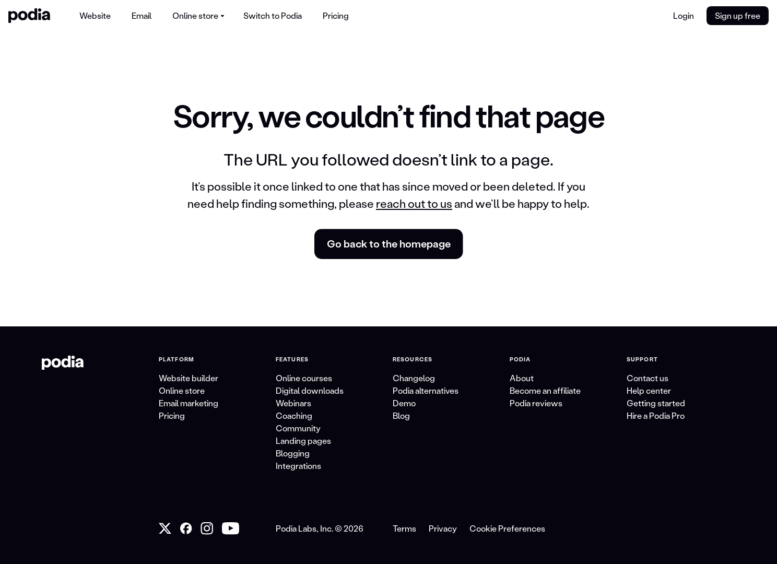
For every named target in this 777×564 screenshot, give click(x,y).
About (522, 377)
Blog (401, 415)
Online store (182, 390)
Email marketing (188, 402)
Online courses (304, 377)
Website (95, 15)
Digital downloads (310, 390)
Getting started (656, 402)
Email (141, 15)
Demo (404, 402)
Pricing (336, 15)
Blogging (293, 453)
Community (298, 427)
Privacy (443, 528)
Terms (404, 528)
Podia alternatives (425, 390)
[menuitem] (95, 15)
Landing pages (303, 440)
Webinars (293, 402)
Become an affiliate (545, 390)
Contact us (647, 377)
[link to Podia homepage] (63, 363)
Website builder (188, 377)
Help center (649, 390)
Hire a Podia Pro (656, 415)
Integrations (298, 465)
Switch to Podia (272, 15)
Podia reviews (536, 402)
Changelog (414, 377)
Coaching (294, 415)
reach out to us (414, 203)
